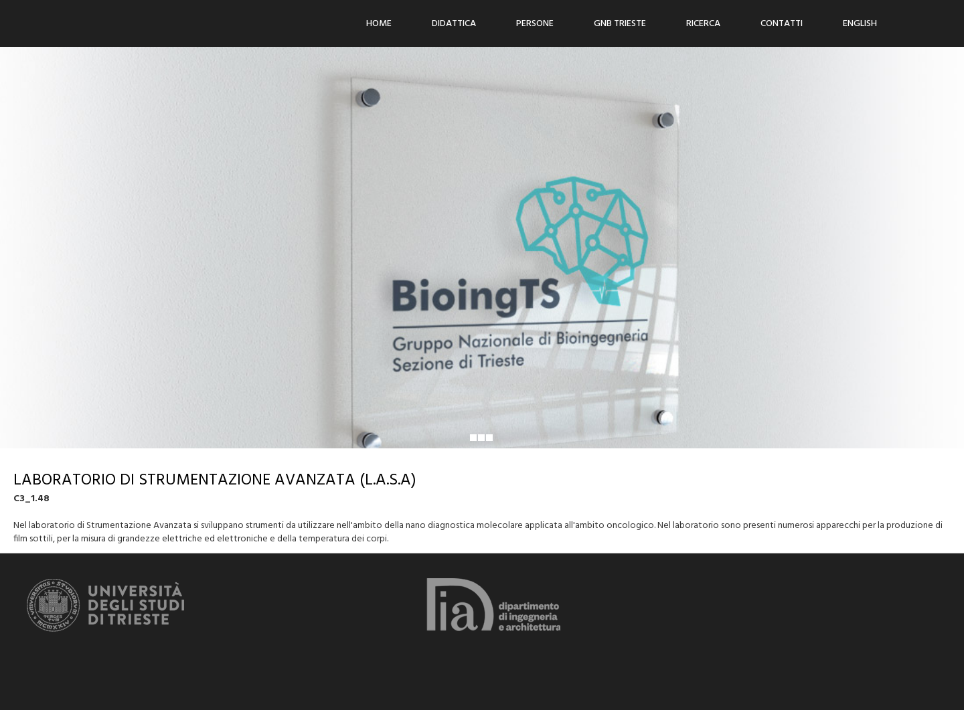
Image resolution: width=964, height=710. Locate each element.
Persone (535, 23)
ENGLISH (860, 23)
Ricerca (703, 23)
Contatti (781, 23)
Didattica (454, 23)
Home (379, 23)
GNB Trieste (620, 23)
